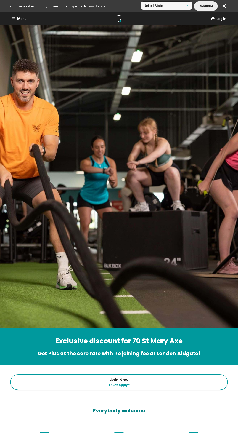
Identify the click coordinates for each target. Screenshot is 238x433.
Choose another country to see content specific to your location (59, 6)
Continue (205, 6)
